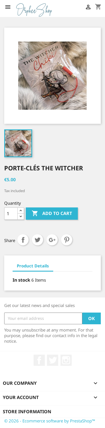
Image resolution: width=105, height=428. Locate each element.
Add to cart (52, 213)
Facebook (39, 360)
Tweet (37, 239)
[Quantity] (11, 213)
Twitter (52, 360)
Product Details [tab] (33, 266)
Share (23, 239)
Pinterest (66, 239)
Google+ (52, 239)
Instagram (66, 360)
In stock (21, 280)
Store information (27, 411)
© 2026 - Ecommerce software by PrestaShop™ (49, 421)
